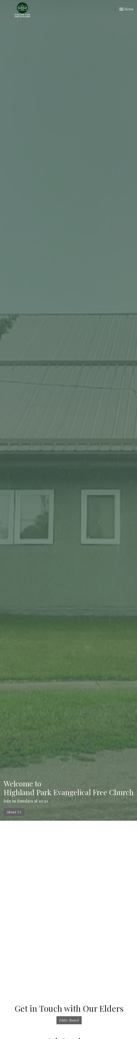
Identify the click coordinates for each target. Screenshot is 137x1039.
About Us (14, 812)
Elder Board (69, 1020)
